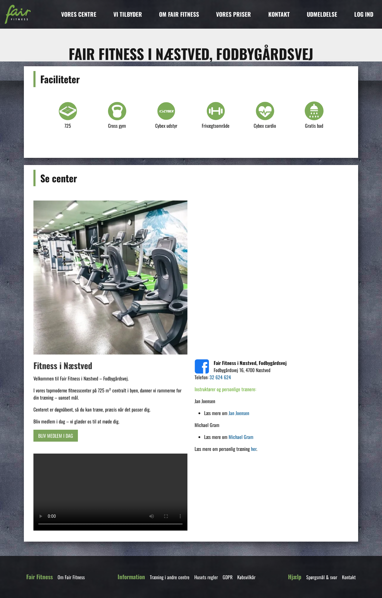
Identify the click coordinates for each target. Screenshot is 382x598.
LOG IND (363, 14)
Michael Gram (241, 436)
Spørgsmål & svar (321, 577)
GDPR (227, 577)
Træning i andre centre (170, 577)
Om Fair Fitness (71, 577)
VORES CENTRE (78, 14)
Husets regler (206, 577)
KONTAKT (279, 14)
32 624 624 (220, 377)
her (253, 448)
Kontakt (349, 577)
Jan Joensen (239, 413)
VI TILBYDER (127, 14)
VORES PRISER (233, 14)
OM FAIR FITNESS (179, 14)
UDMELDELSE (322, 14)
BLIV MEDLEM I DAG (55, 435)
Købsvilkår (246, 577)
